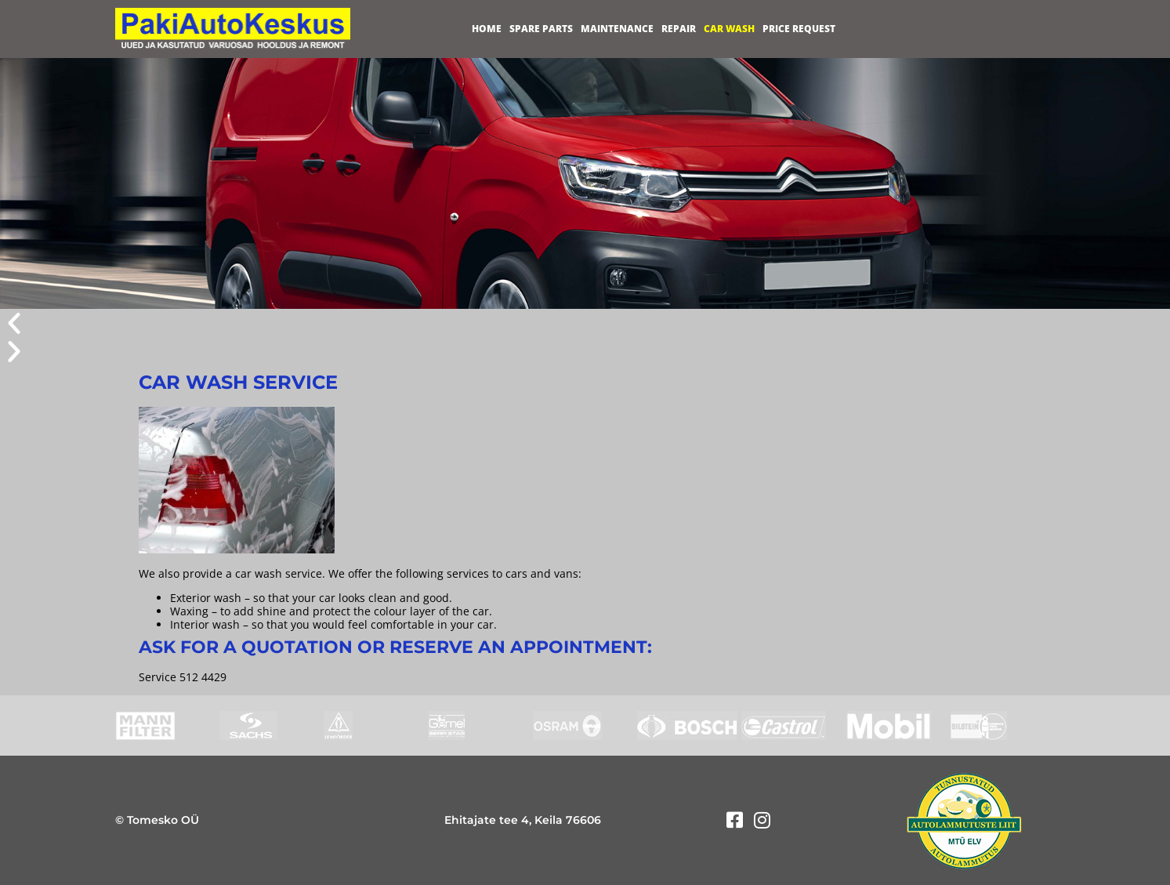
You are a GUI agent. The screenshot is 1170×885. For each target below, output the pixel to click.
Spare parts (541, 28)
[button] (585, 323)
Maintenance (617, 28)
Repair (678, 28)
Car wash (729, 28)
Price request (798, 28)
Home (487, 28)
